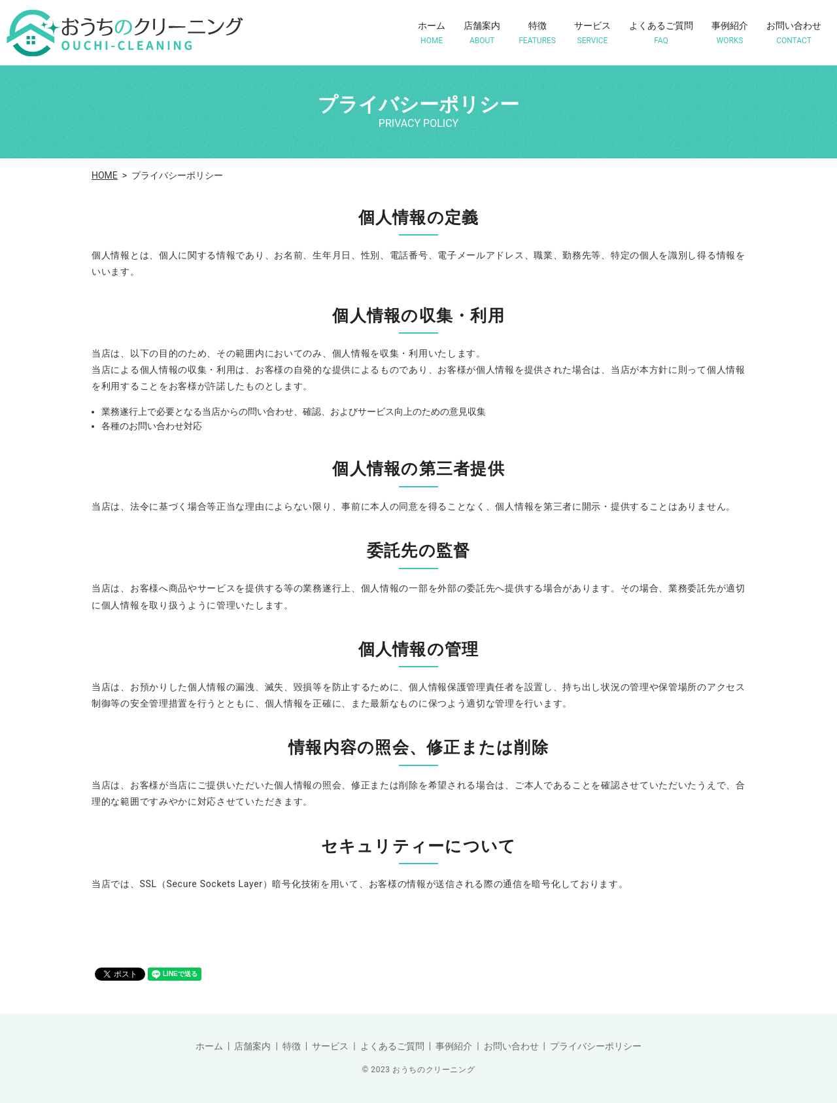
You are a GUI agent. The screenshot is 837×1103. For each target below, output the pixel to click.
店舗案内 (482, 33)
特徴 (537, 33)
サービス (592, 33)
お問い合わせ (793, 33)
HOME (105, 175)
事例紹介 (729, 33)
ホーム (431, 33)
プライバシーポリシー (595, 1046)
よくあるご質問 (661, 33)
